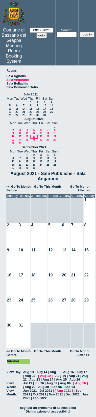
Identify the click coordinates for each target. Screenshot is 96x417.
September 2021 (34, 147)
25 (51, 112)
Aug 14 (41, 372)
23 (37, 112)
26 (9, 115)
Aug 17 (81, 372)
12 (9, 108)
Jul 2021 (45, 390)
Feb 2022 (40, 398)
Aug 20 (60, 376)
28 (24, 115)
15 (30, 108)
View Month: (11, 392)
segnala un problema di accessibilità (48, 408)
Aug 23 (34, 379)
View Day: (14, 372)
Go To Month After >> (80, 188)
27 (16, 115)
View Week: (11, 385)
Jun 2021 (30, 390)
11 (51, 105)
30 (37, 115)
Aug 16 (68, 372)
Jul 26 (39, 383)
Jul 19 (27, 383)
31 (44, 115)
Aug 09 (65, 383)
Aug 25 (61, 379)
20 (16, 112)
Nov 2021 (56, 394)
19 (9, 112)
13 (16, 108)
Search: (66, 30)
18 (51, 108)
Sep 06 (56, 387)
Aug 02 (52, 383)
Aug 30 (43, 387)
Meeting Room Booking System (14, 53)
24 (44, 112)
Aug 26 (74, 379)
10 (44, 105)
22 (30, 112)
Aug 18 (30, 376)
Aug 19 (45, 376)
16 (37, 108)
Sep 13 (70, 387)
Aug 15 (55, 372)
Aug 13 (28, 372)
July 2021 (31, 94)
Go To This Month (47, 186)
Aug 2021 (64, 390)
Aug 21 (74, 376)
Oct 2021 (39, 394)
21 (24, 112)
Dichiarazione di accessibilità (48, 411)
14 (24, 108)
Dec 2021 (72, 394)
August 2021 (34, 119)
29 (30, 115)
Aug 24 (48, 379)
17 (44, 108)
